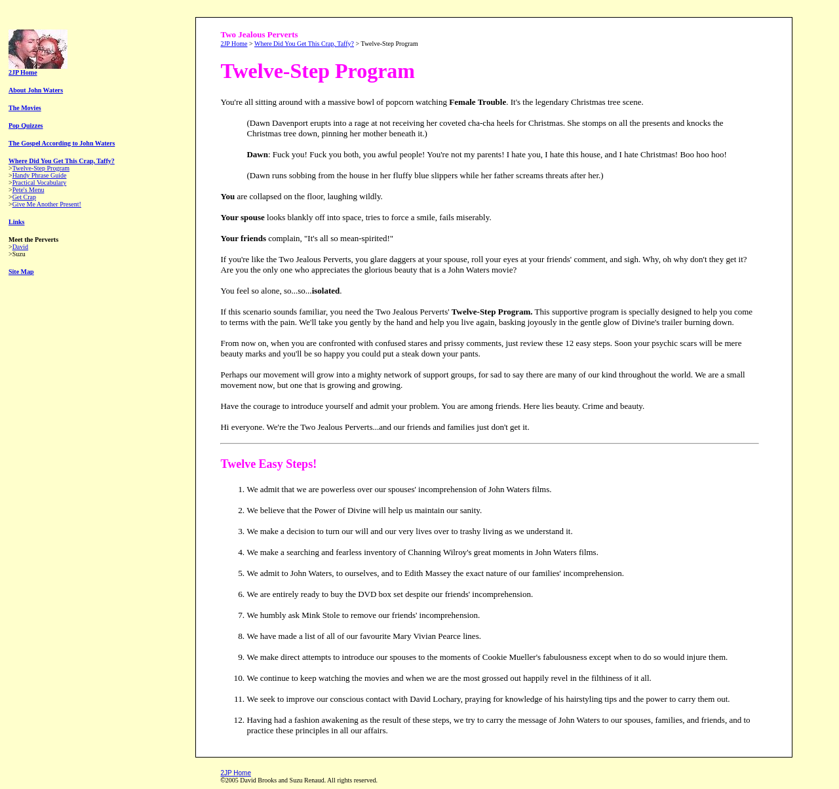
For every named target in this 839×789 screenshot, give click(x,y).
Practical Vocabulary (39, 182)
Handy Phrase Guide (39, 175)
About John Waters (36, 90)
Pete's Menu (28, 189)
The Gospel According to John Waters (62, 143)
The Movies (25, 107)
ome (245, 773)
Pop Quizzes (26, 125)
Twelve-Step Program (40, 168)
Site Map (21, 271)
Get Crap (24, 197)
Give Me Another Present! (46, 204)
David (20, 246)
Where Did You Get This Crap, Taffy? (62, 160)
